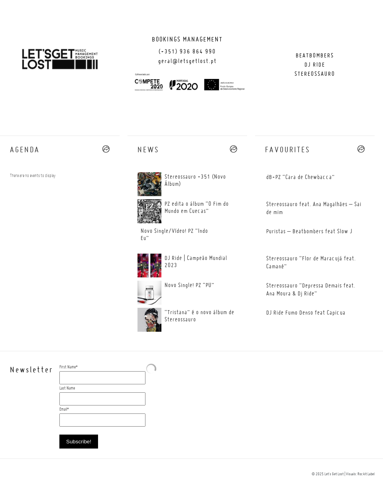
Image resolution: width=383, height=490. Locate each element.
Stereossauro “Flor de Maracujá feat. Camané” (311, 263)
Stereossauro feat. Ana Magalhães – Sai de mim (313, 208)
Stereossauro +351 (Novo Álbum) (195, 180)
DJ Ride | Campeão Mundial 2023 (196, 262)
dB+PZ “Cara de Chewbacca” (300, 177)
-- (106, 149)
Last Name (67, 388)
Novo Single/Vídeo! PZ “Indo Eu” (174, 234)
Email (63, 409)
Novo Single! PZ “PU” (189, 285)
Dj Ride (314, 65)
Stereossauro (315, 74)
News (148, 150)
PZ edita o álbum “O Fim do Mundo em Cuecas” (197, 207)
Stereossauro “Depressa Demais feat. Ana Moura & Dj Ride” (311, 290)
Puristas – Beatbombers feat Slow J (309, 231)
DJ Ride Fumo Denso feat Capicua (306, 313)
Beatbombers (315, 56)
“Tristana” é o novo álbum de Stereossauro (199, 316)
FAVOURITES (287, 150)
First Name (67, 367)
